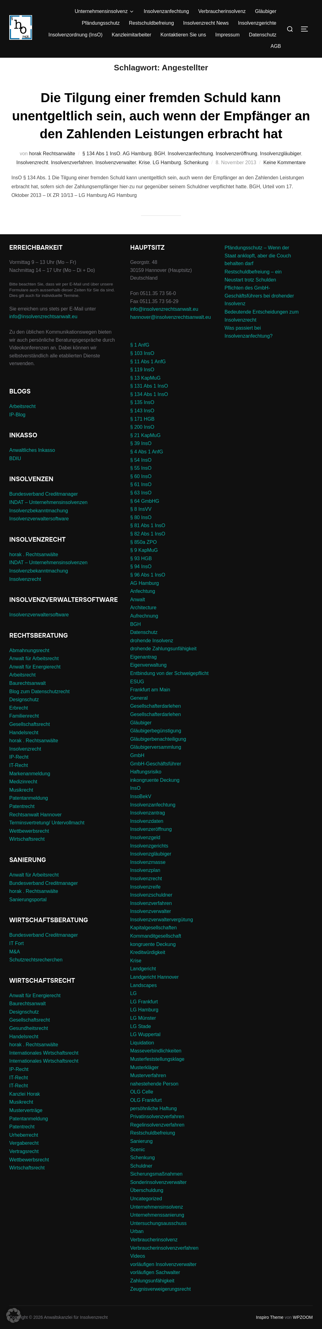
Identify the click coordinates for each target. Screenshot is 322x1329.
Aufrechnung (144, 627)
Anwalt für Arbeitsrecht (34, 670)
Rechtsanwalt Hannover (35, 826)
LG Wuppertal (145, 1046)
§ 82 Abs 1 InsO (147, 545)
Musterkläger (144, 1078)
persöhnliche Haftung (153, 1120)
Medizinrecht (23, 793)
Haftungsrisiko (145, 783)
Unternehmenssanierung (157, 1226)
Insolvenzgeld (145, 849)
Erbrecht (18, 719)
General (139, 709)
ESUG (137, 693)
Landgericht (143, 980)
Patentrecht (22, 818)
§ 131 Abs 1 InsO (149, 397)
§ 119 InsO (142, 381)
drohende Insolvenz (151, 652)
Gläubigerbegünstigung (155, 742)
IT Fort (16, 955)
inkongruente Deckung (155, 791)
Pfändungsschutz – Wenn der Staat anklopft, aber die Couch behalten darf (258, 267)
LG (133, 1005)
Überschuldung (146, 1202)
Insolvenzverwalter (115, 174)
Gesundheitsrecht (28, 1040)
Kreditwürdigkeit (147, 964)
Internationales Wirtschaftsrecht (43, 1064)
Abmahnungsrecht (29, 661)
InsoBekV (140, 808)
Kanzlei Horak (24, 1105)
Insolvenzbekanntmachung (38, 522)
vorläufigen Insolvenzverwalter (163, 1276)
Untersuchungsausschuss (158, 1235)
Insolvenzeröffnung (236, 165)
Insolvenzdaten (146, 832)
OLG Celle (141, 1103)
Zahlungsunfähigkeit (152, 1292)
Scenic (137, 1161)
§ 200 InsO (142, 438)
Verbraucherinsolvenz (222, 11)
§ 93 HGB (141, 570)
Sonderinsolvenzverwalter (158, 1194)
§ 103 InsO (142, 365)
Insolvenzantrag (147, 824)
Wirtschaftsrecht (27, 850)
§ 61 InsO (140, 496)
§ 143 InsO (142, 422)
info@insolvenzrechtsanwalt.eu (43, 328)
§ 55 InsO (140, 479)
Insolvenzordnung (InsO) (75, 34)
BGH (159, 165)
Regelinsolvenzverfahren (157, 1136)
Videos (137, 1267)
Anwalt (137, 611)
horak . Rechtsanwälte (33, 566)
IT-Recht (18, 777)
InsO (135, 799)
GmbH (137, 767)
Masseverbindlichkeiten (155, 1062)
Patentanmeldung (28, 809)
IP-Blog (17, 426)
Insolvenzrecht (32, 174)
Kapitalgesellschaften (153, 939)
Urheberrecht (23, 1146)
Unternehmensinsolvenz (104, 11)
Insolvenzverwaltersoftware (39, 530)
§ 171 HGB (142, 430)
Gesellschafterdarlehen (155, 717)
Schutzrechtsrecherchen (36, 971)
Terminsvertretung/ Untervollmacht (47, 834)
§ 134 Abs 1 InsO (101, 165)
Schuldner (141, 1177)
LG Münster (143, 1029)
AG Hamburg (137, 165)
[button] (13, 1315)
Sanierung (141, 1153)
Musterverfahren (148, 1087)
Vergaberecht (24, 1154)
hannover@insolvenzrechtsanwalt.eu (171, 328)
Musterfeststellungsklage (157, 1070)
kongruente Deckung (153, 955)
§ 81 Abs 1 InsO (147, 537)
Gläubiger (265, 11)
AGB (275, 46)
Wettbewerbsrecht (29, 842)
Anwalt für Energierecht (34, 678)
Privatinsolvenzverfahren (157, 1128)
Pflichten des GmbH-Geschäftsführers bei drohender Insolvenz (259, 307)
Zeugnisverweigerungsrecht (160, 1300)
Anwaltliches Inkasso (32, 462)
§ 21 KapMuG (145, 447)
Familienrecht (24, 727)
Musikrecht (21, 801)
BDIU (15, 470)
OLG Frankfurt (146, 1111)
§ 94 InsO (140, 578)
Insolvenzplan (145, 882)
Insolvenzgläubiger (280, 165)
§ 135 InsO (142, 414)
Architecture (143, 619)
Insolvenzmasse (148, 874)
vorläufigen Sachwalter (155, 1284)
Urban (137, 1243)
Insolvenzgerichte (257, 23)
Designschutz (24, 711)
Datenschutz (262, 34)
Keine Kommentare (284, 174)
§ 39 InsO (140, 455)
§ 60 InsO (140, 488)
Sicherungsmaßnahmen (156, 1185)
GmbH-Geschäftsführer (155, 775)
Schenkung (196, 174)
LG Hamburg (167, 174)
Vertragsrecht (24, 1163)
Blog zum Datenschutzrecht (39, 703)
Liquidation (142, 1054)
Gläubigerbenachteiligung (158, 750)
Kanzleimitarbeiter (131, 34)
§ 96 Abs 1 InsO (147, 586)
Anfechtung (142, 603)
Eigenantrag (143, 668)
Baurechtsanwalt (27, 695)
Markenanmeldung (29, 785)
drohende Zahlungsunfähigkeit (163, 660)
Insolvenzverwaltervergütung (161, 931)
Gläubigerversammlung (155, 758)
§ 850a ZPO (143, 553)
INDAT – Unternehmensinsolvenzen (48, 514)
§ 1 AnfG (139, 356)
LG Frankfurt (144, 1013)
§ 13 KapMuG (145, 389)
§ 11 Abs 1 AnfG (148, 373)
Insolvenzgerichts (149, 857)
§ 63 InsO (140, 504)
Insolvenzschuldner (151, 906)
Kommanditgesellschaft (155, 947)
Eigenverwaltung (148, 676)
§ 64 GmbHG (144, 512)
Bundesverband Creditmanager (43, 505)
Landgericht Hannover (154, 988)
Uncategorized (146, 1210)
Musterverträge (26, 1122)
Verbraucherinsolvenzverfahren (164, 1259)
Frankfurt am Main (150, 701)
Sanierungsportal (28, 911)
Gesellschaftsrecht (29, 736)
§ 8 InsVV (140, 520)
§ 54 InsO (140, 471)
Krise (144, 174)
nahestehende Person (154, 1095)
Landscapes (143, 996)
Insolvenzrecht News (206, 23)
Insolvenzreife (145, 898)
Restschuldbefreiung (151, 23)
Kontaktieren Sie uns (183, 34)
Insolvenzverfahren (72, 174)
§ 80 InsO (140, 529)
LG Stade (140, 1037)
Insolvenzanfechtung (166, 11)
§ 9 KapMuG (144, 562)
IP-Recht (18, 768)
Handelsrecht (23, 744)
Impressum (227, 34)
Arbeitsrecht (22, 418)
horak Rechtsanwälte (52, 165)
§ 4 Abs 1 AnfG (146, 463)
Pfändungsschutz (101, 23)
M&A (14, 963)
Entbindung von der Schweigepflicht (169, 685)
